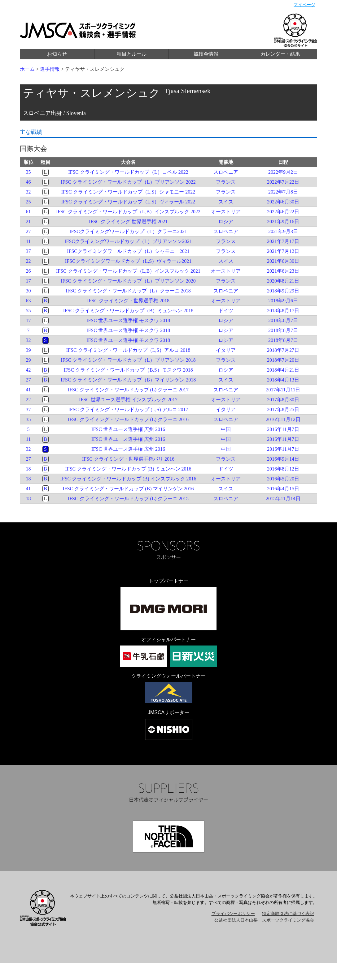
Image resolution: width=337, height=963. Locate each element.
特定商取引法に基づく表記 (288, 913)
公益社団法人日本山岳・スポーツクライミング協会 (264, 920)
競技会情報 (206, 54)
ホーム (27, 69)
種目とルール (132, 54)
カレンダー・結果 (280, 54)
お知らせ (57, 54)
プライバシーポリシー (233, 913)
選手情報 (50, 69)
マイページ (304, 4)
